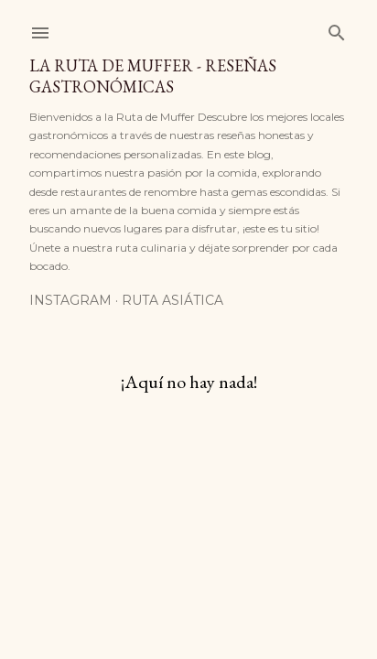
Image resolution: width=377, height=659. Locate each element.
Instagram (70, 300)
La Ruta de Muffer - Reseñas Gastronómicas (152, 76)
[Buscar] (337, 29)
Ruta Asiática (172, 300)
